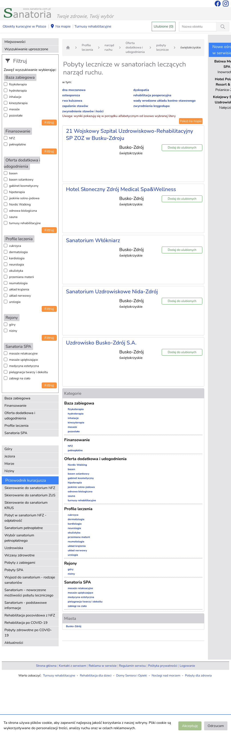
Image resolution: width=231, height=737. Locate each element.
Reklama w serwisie (103, 666)
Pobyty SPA (13, 570)
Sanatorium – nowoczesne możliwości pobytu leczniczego (28, 593)
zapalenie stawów (75, 106)
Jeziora (9, 456)
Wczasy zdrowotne (19, 555)
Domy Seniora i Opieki (131, 675)
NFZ (12, 138)
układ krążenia (19, 289)
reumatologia (18, 283)
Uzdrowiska (13, 548)
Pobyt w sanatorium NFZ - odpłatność (25, 518)
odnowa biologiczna (23, 211)
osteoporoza (71, 95)
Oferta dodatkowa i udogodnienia (19, 416)
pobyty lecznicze (162, 47)
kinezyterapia (18, 103)
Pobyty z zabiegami (19, 562)
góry (12, 324)
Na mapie (60, 26)
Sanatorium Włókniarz (93, 240)
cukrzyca (15, 246)
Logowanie (187, 666)
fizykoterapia (18, 84)
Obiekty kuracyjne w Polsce (24, 26)
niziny (13, 331)
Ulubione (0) (163, 26)
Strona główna (46, 666)
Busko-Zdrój (73, 626)
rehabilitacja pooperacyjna (152, 95)
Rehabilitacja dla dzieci (95, 675)
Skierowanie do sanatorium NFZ (29, 487)
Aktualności (13, 642)
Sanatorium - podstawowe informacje (25, 605)
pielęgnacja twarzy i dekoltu (28, 372)
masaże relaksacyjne (23, 353)
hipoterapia (17, 192)
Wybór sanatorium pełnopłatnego (19, 538)
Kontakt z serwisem (72, 666)
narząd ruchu (109, 47)
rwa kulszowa (72, 101)
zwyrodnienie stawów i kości (83, 111)
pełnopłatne (17, 144)
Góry (8, 449)
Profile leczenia (16, 425)
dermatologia (18, 252)
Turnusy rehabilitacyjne (92, 26)
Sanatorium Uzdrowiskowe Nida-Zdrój (112, 291)
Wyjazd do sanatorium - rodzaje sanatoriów (29, 580)
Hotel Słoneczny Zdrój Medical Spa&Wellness (121, 189)
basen (13, 173)
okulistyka (16, 271)
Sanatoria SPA (15, 433)
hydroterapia (18, 91)
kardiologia (16, 258)
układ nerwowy (20, 296)
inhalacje (15, 97)
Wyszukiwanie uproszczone (26, 49)
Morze (9, 463)
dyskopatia (141, 90)
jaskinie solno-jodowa (24, 198)
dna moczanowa (74, 90)
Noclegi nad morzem (166, 675)
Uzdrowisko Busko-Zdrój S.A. (101, 342)
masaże (14, 109)
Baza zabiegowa (17, 398)
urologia (14, 302)
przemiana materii (21, 277)
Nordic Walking (20, 204)
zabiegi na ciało (19, 378)
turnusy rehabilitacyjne (25, 223)
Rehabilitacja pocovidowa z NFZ (29, 615)
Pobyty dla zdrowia (198, 675)
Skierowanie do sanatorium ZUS (29, 495)
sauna (13, 217)
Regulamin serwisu (132, 666)
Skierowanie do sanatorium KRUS (26, 505)
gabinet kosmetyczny (23, 186)
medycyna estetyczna (24, 366)
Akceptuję (190, 725)
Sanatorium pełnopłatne (23, 528)
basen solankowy (21, 179)
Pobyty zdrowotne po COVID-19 (28, 633)
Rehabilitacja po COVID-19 (26, 622)
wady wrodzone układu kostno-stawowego (164, 101)
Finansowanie (15, 405)
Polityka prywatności (162, 666)
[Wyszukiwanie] (222, 26)
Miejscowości (14, 41)
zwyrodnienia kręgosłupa (151, 106)
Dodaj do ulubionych (182, 147)
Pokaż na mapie (191, 121)
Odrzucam (216, 725)
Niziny (9, 471)
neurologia (16, 264)
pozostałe (16, 115)
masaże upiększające (23, 360)
